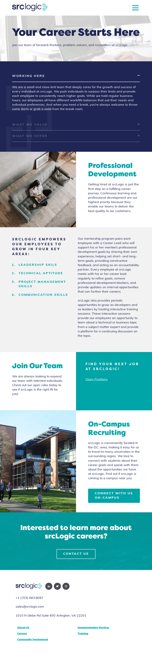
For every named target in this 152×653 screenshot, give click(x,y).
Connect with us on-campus (114, 496)
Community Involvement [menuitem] (32, 639)
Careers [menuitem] (22, 634)
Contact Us (76, 554)
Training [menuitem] (83, 634)
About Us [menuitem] (23, 628)
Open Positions (96, 379)
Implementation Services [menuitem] (93, 628)
